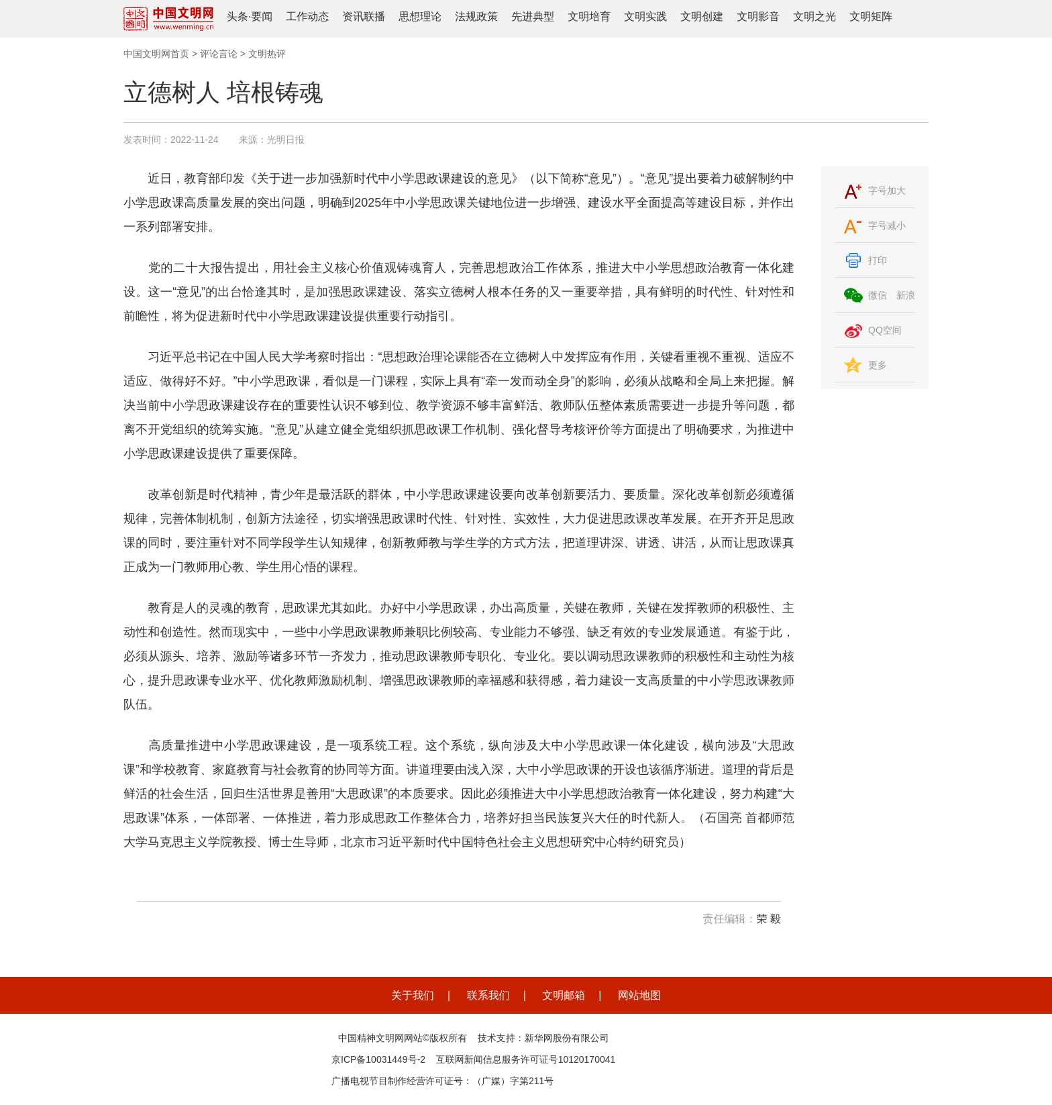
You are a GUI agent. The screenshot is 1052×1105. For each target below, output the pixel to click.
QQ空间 (885, 330)
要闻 (261, 16)
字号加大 (887, 190)
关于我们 (412, 995)
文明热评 (267, 53)
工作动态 (307, 16)
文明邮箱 (563, 995)
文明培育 (589, 16)
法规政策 (476, 16)
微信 (877, 295)
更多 (877, 365)
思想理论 (420, 16)
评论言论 (219, 53)
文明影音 (758, 16)
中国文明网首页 (156, 53)
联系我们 (488, 995)
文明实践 (645, 16)
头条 (237, 16)
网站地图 (639, 995)
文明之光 (814, 16)
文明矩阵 (870, 16)
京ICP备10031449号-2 (378, 1059)
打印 (877, 260)
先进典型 (532, 16)
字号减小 (887, 225)
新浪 (905, 295)
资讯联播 (363, 16)
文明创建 (701, 16)
